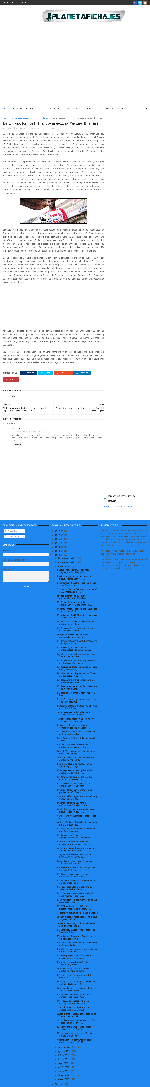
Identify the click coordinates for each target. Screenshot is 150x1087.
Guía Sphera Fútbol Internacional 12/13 (76, 729)
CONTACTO (24, 3)
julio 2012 (64, 1045)
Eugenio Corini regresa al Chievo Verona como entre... (76, 979)
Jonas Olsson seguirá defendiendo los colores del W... (76, 914)
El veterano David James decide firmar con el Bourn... (74, 1018)
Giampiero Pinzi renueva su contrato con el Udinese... (73, 716)
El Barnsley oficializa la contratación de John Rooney (74, 638)
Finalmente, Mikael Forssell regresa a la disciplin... (73, 561)
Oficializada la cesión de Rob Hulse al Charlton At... (74, 966)
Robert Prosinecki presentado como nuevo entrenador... (76, 742)
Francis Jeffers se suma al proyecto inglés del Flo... (73, 832)
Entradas (11, 521)
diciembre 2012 (66, 548)
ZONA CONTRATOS (74, 108)
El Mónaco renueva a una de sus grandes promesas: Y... (74, 768)
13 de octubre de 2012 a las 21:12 (30, 443)
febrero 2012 (65, 1065)
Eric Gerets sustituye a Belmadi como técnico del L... (75, 884)
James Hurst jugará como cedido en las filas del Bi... (76, 1005)
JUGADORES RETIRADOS (23, 108)
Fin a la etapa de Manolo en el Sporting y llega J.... (74, 755)
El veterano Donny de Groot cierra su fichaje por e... (76, 927)
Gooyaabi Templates (54, 1083)
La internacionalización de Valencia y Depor (72, 953)
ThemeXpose (20, 1083)
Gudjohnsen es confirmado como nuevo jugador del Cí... (74, 1031)
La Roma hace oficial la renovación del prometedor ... (77, 934)
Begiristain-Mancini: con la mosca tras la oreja (76, 574)
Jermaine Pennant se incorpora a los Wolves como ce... (75, 839)
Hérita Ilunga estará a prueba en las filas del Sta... (76, 645)
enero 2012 (64, 1069)
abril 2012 (64, 1057)
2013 (58, 541)
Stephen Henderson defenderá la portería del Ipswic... (74, 781)
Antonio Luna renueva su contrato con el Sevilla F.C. (76, 972)
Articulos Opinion (21, 118)
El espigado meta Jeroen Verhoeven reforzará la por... (76, 1024)
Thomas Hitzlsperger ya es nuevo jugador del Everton (75, 710)
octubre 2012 (65, 556)
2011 (58, 1074)
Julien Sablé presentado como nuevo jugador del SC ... (77, 908)
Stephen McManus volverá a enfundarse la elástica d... (74, 794)
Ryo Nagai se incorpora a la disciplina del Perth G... (73, 992)
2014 (58, 536)
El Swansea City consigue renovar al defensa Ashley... (76, 619)
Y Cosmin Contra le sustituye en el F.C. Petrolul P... (77, 580)
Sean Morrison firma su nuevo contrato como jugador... (73, 959)
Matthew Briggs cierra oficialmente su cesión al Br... (77, 600)
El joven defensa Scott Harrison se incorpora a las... (77, 632)
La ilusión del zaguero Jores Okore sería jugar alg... (77, 940)
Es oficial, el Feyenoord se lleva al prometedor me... (76, 664)
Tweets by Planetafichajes (119, 129)
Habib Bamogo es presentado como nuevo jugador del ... (75, 800)
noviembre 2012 (66, 552)
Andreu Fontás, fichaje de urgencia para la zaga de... (77, 813)
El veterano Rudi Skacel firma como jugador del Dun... (77, 606)
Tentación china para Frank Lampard (77, 902)
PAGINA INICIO (10, 3)
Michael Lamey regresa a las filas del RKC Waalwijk (76, 690)
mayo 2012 (63, 1053)
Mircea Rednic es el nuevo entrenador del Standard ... (74, 587)
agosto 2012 (65, 1041)
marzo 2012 (64, 1061)
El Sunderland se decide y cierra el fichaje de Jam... (76, 651)
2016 (58, 529)
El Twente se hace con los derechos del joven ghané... (77, 677)
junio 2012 (64, 1049)
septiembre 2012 (67, 1037)
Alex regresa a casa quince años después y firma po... (75, 761)
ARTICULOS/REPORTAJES (49, 108)
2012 (58, 545)
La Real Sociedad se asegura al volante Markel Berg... (74, 878)
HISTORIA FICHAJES (115, 108)
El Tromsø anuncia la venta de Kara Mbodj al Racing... (77, 658)
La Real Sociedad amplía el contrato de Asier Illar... (73, 736)
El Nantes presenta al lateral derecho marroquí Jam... (74, 985)
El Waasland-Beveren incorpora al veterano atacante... (76, 671)
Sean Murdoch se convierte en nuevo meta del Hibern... (77, 891)
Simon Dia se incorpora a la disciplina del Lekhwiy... (73, 998)
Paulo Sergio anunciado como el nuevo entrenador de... (75, 567)
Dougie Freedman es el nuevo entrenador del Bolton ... (73, 625)
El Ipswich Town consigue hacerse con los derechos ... (76, 820)
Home (5, 108)
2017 (58, 525)
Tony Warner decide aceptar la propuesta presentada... (74, 845)
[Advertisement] (20, 56)
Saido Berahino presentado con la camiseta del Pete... (76, 1011)
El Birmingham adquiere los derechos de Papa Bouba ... (73, 865)
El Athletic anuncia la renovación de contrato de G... (76, 871)
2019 (58, 520)
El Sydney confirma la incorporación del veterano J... (76, 826)
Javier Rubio (41, 118)
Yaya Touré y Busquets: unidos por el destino (76, 807)
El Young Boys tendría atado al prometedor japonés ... (74, 947)
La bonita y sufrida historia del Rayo (76, 684)
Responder (16, 456)
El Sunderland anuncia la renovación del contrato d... (74, 593)
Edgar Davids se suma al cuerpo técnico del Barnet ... (74, 852)
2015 (58, 532)
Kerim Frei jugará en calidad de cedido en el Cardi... (75, 613)
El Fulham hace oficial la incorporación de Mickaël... (74, 897)
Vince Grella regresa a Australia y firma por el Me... (77, 787)
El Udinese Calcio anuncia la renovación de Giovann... (73, 774)
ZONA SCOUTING (93, 108)
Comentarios (13, 526)
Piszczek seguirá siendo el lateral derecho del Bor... (77, 697)
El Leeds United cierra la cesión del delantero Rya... (76, 723)
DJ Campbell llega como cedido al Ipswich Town (76, 921)
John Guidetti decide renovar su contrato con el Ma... (75, 748)
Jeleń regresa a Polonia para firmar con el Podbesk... (73, 703)
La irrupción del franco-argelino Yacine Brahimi (76, 858)
